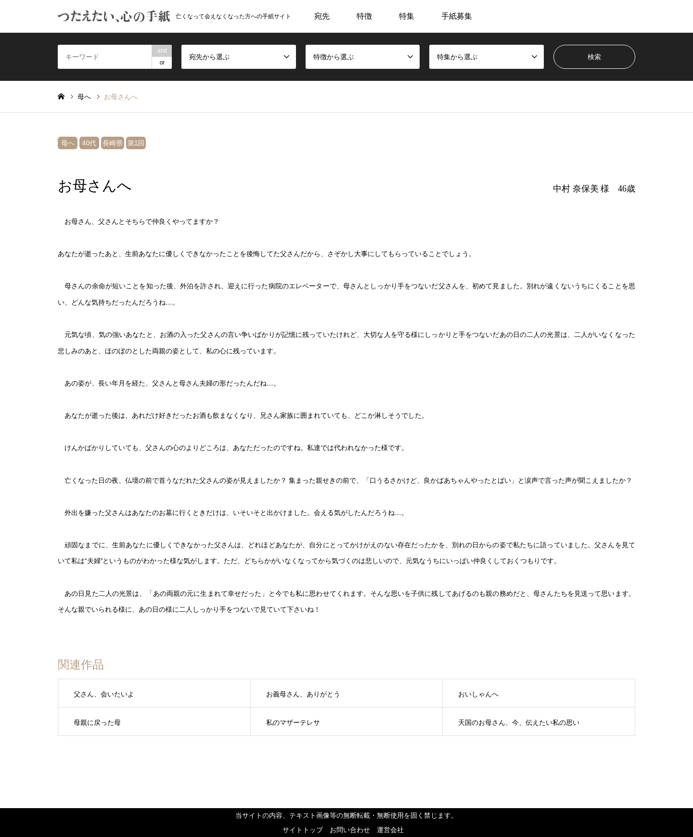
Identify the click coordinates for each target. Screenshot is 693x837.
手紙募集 (456, 16)
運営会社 (390, 830)
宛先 (322, 16)
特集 (406, 16)
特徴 (364, 16)
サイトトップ (302, 830)
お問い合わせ (350, 830)
